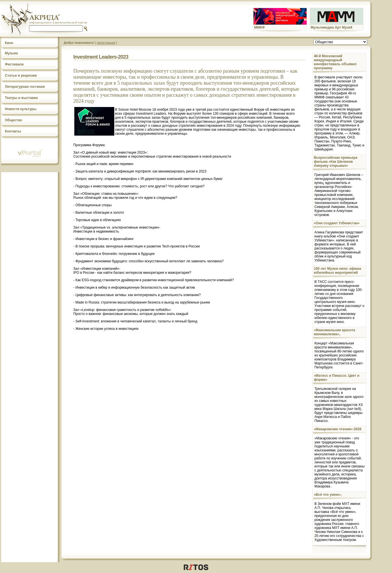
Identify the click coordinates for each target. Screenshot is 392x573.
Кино (9, 43)
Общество (13, 120)
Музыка (11, 53)
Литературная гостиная (25, 87)
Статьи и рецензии (21, 76)
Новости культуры (20, 109)
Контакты (13, 131)
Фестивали (14, 64)
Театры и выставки (21, 98)
